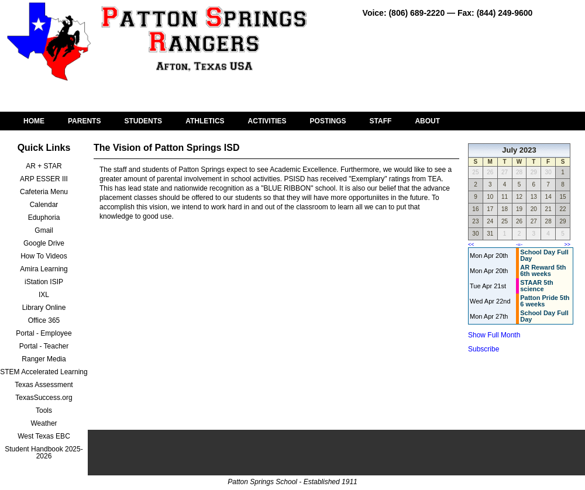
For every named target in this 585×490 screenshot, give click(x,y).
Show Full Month (494, 335)
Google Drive (43, 243)
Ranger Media (44, 359)
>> (567, 244)
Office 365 (44, 320)
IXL (44, 295)
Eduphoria (44, 217)
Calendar (44, 205)
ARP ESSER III (44, 179)
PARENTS (84, 121)
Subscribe (483, 349)
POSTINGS (328, 121)
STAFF (381, 121)
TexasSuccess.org (43, 398)
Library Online (44, 307)
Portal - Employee (43, 333)
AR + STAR (43, 166)
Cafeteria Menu (44, 192)
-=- (519, 244)
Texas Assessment (44, 385)
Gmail (44, 230)
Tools (44, 410)
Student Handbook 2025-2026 (43, 452)
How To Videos (43, 256)
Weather (43, 423)
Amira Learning (43, 269)
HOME (33, 121)
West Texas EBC (44, 436)
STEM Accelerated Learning (43, 372)
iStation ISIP (44, 282)
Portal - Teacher (44, 346)
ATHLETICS (204, 121)
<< (471, 244)
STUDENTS (143, 121)
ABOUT (427, 121)
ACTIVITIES (267, 121)
